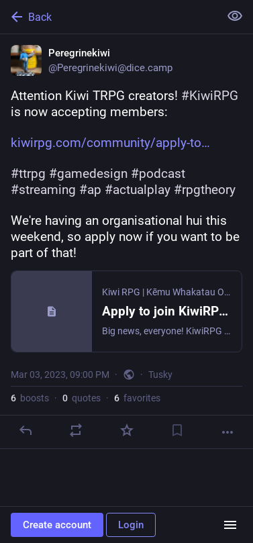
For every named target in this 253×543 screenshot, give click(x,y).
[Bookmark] (177, 430)
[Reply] (25, 430)
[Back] (108, 17)
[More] (227, 432)
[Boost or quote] (76, 430)
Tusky (160, 374)
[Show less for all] (235, 16)
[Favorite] (127, 430)
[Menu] (230, 525)
